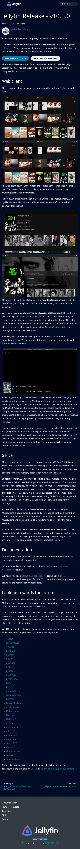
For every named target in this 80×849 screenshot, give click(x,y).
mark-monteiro (13, 707)
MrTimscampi (12, 711)
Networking (48, 566)
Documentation (9, 802)
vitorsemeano (13, 751)
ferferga (10, 687)
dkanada (10, 670)
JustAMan (10, 698)
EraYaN (9, 683)
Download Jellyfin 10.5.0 (15, 58)
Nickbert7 (11, 719)
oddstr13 (10, 731)
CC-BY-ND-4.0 (51, 843)
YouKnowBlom (13, 759)
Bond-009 (10, 650)
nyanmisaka (12, 727)
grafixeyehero (13, 690)
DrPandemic (12, 678)
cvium (9, 658)
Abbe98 (9, 638)
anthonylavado (13, 642)
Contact (6, 819)
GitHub (21, 71)
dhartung (10, 662)
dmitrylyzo (11, 674)
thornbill (10, 747)
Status (5, 815)
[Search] (68, 4)
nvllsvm (9, 723)
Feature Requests (10, 806)
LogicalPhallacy (13, 703)
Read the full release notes (45, 58)
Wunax (9, 755)
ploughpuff (11, 735)
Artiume (10, 646)
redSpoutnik (12, 739)
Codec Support (38, 575)
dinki (8, 666)
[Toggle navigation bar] (4, 4)
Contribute (7, 811)
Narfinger (11, 715)
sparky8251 (11, 743)
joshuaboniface (13, 694)
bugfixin (10, 654)
